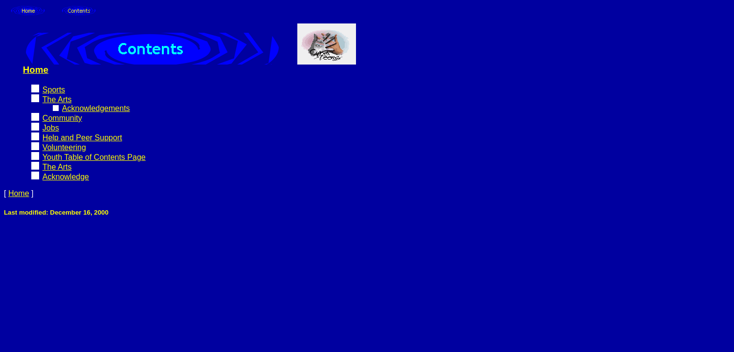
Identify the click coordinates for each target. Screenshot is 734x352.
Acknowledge (66, 177)
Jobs (51, 128)
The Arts (57, 99)
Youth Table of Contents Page (94, 157)
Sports (54, 90)
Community (62, 118)
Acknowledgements (96, 108)
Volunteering (64, 147)
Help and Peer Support (82, 137)
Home (35, 70)
